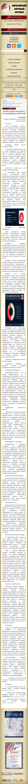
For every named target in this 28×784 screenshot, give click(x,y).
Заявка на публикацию (14, 17)
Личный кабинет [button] (14, 33)
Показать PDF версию (9, 108)
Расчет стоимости (14, 29)
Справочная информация (14, 69)
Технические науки (10, 102)
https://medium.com (8, 703)
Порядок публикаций (14, 59)
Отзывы (14, 66)
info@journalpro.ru (14, 41)
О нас (14, 56)
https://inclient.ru (7, 690)
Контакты (14, 72)
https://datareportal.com (17, 696)
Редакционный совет (14, 76)
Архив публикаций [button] (14, 62)
